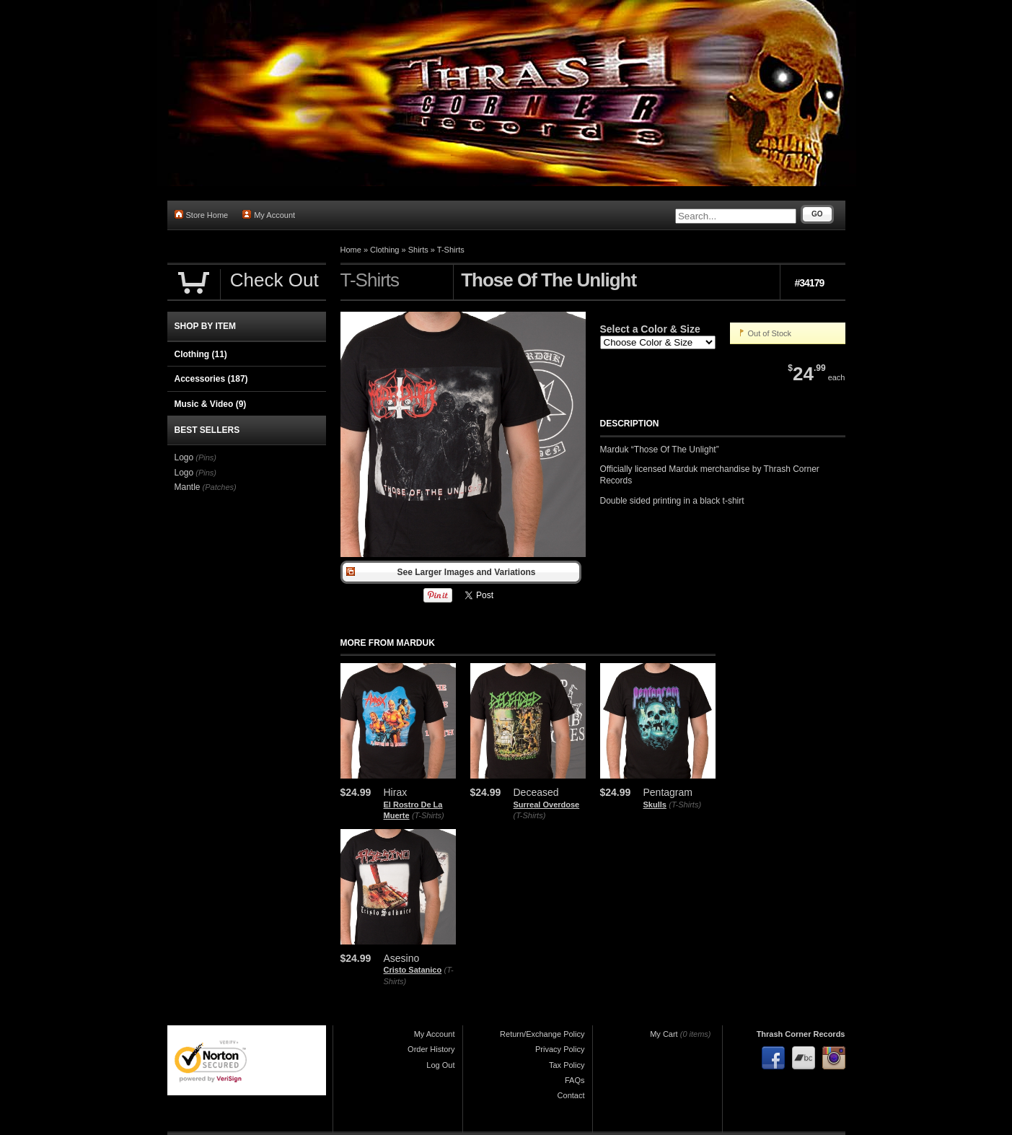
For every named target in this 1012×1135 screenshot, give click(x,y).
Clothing (384, 249)
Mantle (188, 487)
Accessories (211, 379)
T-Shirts (451, 249)
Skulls (654, 804)
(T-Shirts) (428, 815)
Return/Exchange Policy (542, 1034)
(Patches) (220, 487)
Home (350, 249)
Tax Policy (567, 1065)
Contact (571, 1095)
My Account (268, 214)
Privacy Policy (559, 1049)
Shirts (418, 249)
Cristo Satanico (413, 969)
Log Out (440, 1065)
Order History (431, 1049)
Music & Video (211, 404)
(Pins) (205, 457)
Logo (184, 457)
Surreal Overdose (547, 804)
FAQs (575, 1080)
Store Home (202, 214)
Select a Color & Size (650, 329)
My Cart (664, 1034)
